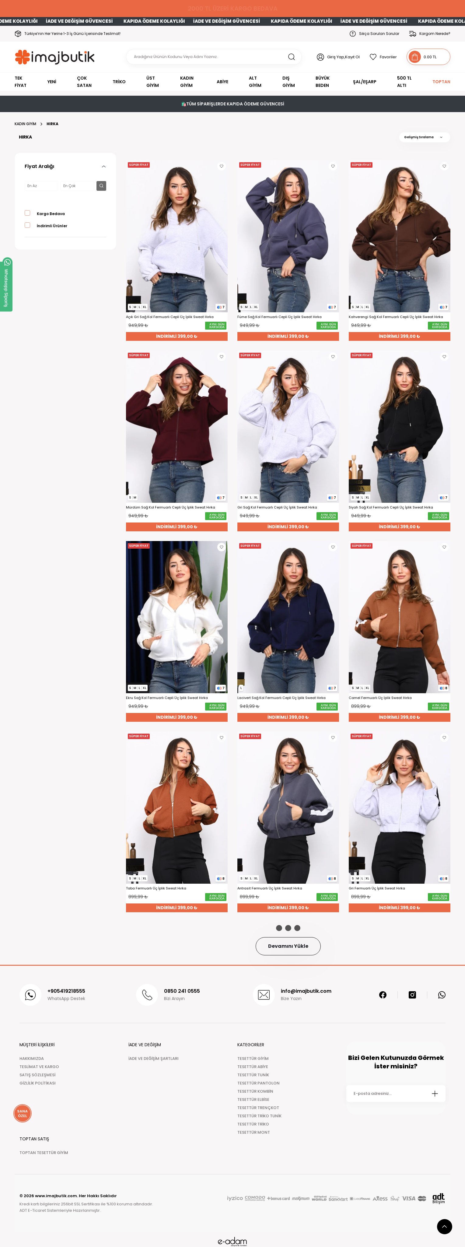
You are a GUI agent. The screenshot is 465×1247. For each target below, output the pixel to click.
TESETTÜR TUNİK (253, 1075)
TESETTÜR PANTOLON (258, 1083)
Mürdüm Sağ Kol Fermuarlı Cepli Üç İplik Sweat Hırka (170, 507)
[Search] (214, 57)
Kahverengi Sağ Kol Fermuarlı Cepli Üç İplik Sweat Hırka (396, 317)
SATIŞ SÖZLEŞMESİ (37, 1075)
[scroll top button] (444, 1226)
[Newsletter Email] (396, 1093)
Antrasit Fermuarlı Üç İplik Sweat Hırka (269, 888)
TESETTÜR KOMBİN (255, 1091)
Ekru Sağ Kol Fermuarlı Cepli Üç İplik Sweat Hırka (167, 698)
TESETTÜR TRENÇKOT (258, 1108)
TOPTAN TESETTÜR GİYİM (43, 1153)
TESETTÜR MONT (253, 1132)
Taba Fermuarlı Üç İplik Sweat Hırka (156, 888)
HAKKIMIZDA (31, 1058)
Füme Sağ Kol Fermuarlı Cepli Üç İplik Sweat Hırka (279, 317)
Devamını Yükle (288, 946)
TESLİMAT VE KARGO (39, 1067)
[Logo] (55, 57)
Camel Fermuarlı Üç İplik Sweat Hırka (380, 698)
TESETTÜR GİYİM (253, 1058)
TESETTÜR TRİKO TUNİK (259, 1116)
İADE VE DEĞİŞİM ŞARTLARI (153, 1058)
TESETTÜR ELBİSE (253, 1099)
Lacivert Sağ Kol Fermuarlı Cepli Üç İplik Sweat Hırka (281, 698)
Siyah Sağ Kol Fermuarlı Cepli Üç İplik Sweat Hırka (391, 507)
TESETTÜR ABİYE (252, 1067)
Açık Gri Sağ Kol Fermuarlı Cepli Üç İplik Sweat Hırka (170, 317)
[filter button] (101, 186)
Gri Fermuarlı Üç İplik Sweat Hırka (377, 888)
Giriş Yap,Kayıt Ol (343, 57)
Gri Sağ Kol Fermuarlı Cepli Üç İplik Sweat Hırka (277, 507)
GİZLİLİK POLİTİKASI (37, 1083)
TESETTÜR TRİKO (253, 1124)
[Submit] (435, 1093)
